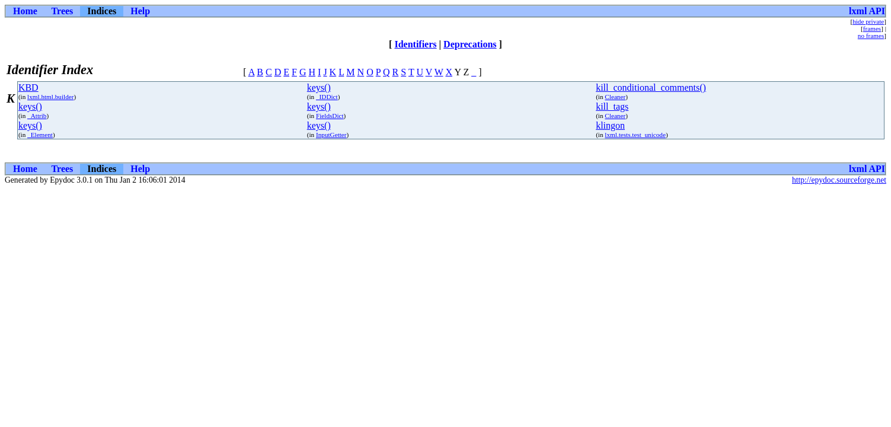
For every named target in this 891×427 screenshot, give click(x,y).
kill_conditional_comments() (651, 87)
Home (25, 11)
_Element (40, 134)
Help (140, 11)
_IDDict (327, 96)
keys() (319, 87)
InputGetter (331, 134)
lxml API (867, 11)
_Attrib (36, 115)
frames (872, 28)
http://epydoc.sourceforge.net (839, 180)
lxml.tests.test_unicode (635, 134)
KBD (28, 87)
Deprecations (469, 44)
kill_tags (612, 106)
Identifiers (415, 44)
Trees (63, 11)
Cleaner (615, 96)
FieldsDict (330, 115)
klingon (610, 125)
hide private (868, 21)
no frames (871, 35)
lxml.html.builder (50, 96)
